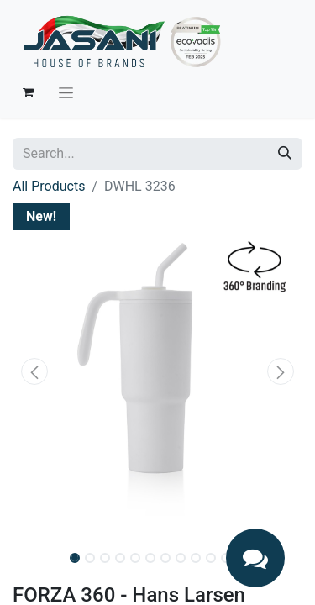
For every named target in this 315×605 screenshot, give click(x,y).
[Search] (284, 154)
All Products (49, 186)
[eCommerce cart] (28, 92)
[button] (34, 371)
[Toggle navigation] (66, 92)
